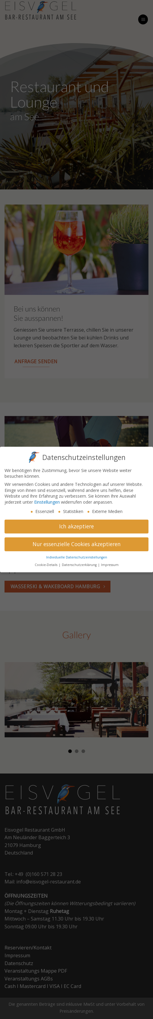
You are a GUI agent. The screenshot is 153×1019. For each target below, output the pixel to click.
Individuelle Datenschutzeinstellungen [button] (76, 555)
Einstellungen (47, 499)
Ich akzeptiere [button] (76, 523)
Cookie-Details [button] (46, 562)
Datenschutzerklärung (79, 562)
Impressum (110, 562)
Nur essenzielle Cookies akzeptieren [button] (77, 541)
